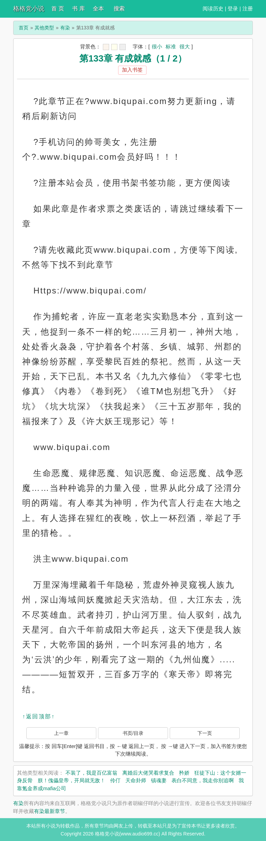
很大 (184, 46)
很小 (157, 46)
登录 (233, 8)
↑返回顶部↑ (38, 716)
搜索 (119, 8)
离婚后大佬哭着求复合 (148, 773)
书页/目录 (133, 733)
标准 (171, 46)
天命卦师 (135, 780)
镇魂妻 (159, 780)
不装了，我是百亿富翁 (91, 773)
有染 (65, 27)
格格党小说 (28, 8)
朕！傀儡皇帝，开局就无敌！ (71, 780)
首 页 (57, 8)
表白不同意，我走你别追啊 (202, 780)
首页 (23, 27)
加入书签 (132, 70)
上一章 (61, 733)
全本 (98, 8)
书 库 (78, 8)
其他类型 (44, 27)
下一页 (204, 733)
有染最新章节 (49, 811)
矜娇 (184, 773)
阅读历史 (213, 8)
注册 (247, 8)
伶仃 (115, 780)
